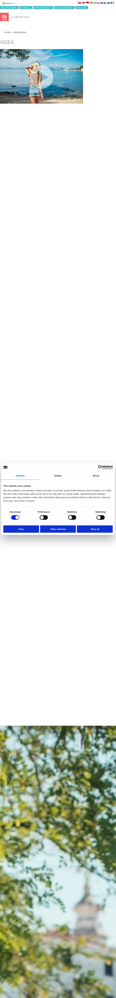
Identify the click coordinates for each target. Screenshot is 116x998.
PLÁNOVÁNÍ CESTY (43, 7)
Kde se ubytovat (64, 7)
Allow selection (58, 529)
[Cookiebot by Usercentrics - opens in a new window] (100, 467)
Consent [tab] (20, 475)
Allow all (95, 529)
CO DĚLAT (25, 7)
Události (81, 7)
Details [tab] (58, 475)
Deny (21, 529)
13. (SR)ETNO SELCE (20, 17)
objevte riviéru (9, 7)
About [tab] (96, 475)
